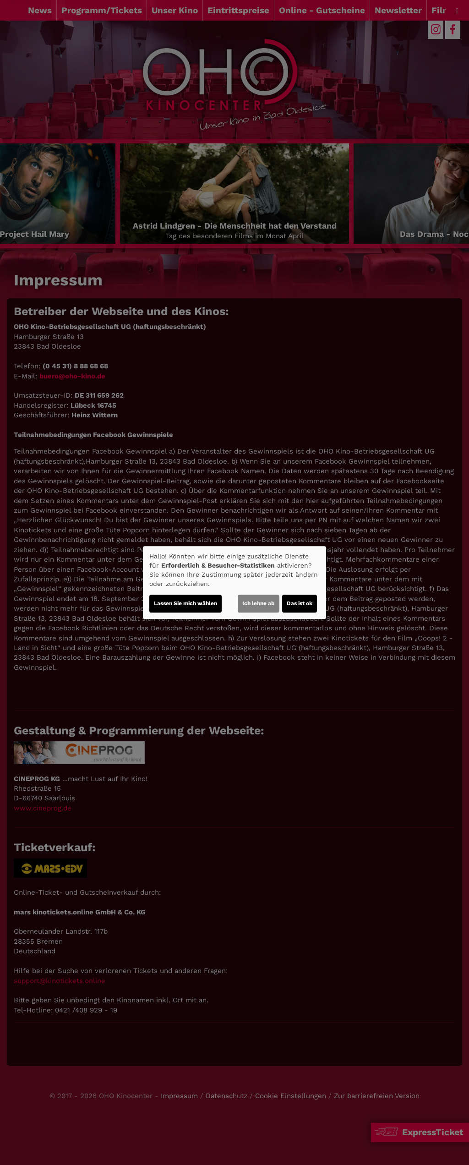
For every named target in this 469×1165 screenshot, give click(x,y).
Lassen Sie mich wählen (185, 603)
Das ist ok (299, 603)
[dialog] (234, 582)
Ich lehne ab (258, 603)
